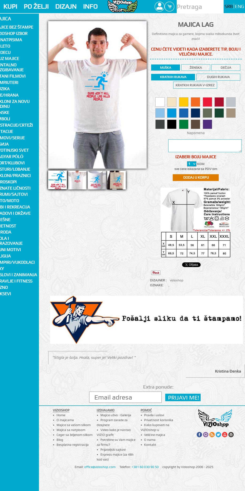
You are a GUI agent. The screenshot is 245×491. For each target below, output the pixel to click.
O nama (150, 440)
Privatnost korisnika (158, 420)
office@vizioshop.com (99, 467)
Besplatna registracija (73, 444)
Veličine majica (154, 435)
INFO (90, 6)
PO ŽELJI (36, 6)
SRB (229, 6)
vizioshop (176, 280)
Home (61, 415)
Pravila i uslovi (154, 415)
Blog (60, 440)
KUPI (10, 6)
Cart (169, 6)
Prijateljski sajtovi (113, 449)
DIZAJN (66, 6)
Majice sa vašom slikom (74, 425)
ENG (239, 6)
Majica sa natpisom (71, 430)
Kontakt (150, 444)
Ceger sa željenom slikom (74, 435)
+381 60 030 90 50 (145, 467)
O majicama (65, 420)
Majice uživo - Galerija (115, 415)
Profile (160, 6)
